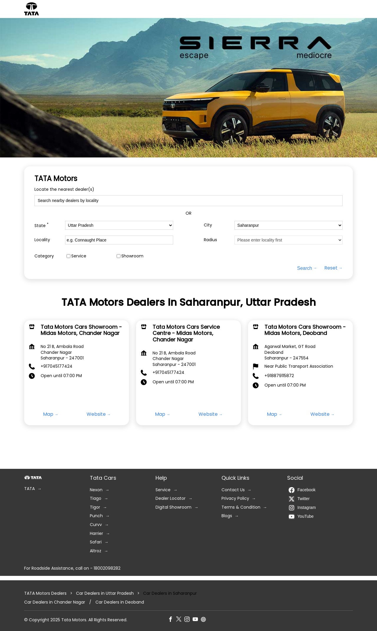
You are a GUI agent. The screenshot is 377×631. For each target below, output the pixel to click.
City (208, 225)
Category (44, 256)
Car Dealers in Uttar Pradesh (105, 593)
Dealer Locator (171, 498)
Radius (210, 240)
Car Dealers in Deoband (119, 602)
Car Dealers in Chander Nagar (54, 602)
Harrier (96, 533)
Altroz (95, 551)
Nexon (96, 490)
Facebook (302, 490)
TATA (29, 489)
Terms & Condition (240, 507)
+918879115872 (279, 376)
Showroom (132, 256)
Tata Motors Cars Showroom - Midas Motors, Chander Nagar (81, 330)
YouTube (301, 517)
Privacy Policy (235, 498)
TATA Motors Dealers (46, 593)
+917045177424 (56, 366)
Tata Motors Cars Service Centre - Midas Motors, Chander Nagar (186, 333)
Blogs (226, 516)
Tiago (95, 498)
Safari (96, 542)
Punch (96, 516)
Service (78, 256)
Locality (42, 240)
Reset (331, 268)
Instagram (302, 508)
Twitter (299, 499)
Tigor (95, 507)
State (41, 225)
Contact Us (233, 490)
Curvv (96, 525)
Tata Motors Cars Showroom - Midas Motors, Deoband (305, 330)
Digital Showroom (173, 507)
